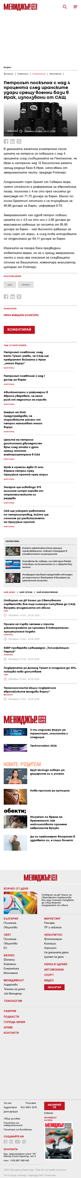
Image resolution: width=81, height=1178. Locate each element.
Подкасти (11, 1016)
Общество (11, 927)
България (11, 918)
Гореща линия (14, 1022)
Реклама (49, 923)
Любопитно (53, 934)
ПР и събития (52, 927)
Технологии (13, 1000)
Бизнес (7, 67)
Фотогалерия (53, 939)
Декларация (11, 1111)
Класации (50, 943)
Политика (10, 923)
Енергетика (11, 968)
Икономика (11, 973)
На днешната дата (56, 952)
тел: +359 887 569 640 (16, 1160)
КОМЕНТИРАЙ (19, 329)
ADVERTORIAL (13, 541)
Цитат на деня (54, 957)
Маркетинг (52, 918)
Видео (49, 980)
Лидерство (11, 984)
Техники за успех (14, 989)
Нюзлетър (54, 988)
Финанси (9, 959)
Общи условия (12, 1118)
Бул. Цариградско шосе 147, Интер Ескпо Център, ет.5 (20, 1155)
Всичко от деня (16, 888)
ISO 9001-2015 (29, 1107)
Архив (8, 1027)
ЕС (5, 948)
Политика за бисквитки (18, 1129)
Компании (10, 964)
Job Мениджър (13, 993)
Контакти (11, 1032)
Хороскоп (50, 948)
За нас (8, 1103)
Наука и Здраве (55, 964)
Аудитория (10, 1107)
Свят (7, 934)
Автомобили (54, 969)
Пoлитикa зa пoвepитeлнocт (13, 1124)
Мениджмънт (14, 980)
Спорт (49, 975)
